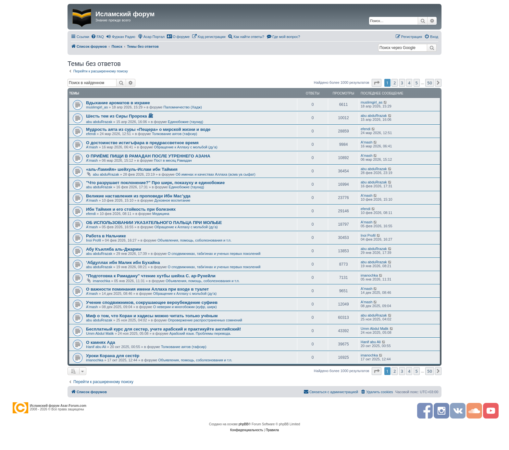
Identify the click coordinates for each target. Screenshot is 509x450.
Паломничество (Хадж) (183, 107)
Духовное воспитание (172, 200)
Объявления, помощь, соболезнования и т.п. (194, 240)
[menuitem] (97, 37)
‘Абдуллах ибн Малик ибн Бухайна (123, 262)
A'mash (92, 147)
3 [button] (402, 83)
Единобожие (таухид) (185, 122)
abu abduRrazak (99, 122)
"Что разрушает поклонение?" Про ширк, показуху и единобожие (155, 182)
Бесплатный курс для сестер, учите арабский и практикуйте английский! (163, 329)
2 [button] (394, 83)
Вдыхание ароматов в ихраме (118, 102)
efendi (91, 134)
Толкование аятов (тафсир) (174, 134)
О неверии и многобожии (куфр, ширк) (185, 307)
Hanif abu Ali (96, 347)
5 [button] (417, 83)
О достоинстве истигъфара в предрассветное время (142, 142)
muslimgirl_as (97, 107)
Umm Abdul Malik (100, 333)
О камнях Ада (100, 342)
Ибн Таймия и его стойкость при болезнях (131, 209)
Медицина (160, 214)
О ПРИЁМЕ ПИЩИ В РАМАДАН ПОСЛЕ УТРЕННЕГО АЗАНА (148, 156)
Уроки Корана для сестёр (112, 355)
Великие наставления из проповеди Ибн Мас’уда (138, 196)
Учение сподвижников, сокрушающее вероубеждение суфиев (151, 302)
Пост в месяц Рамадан (173, 160)
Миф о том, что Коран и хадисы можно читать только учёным (151, 315)
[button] (376, 83)
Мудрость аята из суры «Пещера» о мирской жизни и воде (148, 129)
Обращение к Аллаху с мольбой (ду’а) (185, 147)
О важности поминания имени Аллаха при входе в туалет (147, 289)
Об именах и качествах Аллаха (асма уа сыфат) (215, 174)
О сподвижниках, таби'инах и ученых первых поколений (214, 254)
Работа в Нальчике (106, 235)
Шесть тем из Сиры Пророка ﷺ (119, 116)
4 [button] (409, 83)
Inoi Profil (93, 240)
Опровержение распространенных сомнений (205, 320)
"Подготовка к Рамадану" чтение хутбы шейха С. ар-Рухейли (151, 275)
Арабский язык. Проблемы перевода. (200, 333)
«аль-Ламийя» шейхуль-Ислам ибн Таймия (132, 169)
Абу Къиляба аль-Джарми (113, 249)
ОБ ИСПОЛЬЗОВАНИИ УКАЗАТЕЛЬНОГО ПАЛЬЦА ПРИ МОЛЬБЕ (154, 222)
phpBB (243, 424)
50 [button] (429, 83)
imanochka (101, 281)
